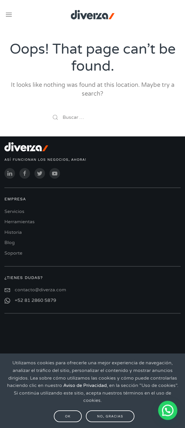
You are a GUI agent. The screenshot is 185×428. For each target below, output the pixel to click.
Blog (9, 243)
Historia (13, 232)
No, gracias (110, 416)
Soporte (13, 253)
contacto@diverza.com (40, 290)
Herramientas (19, 222)
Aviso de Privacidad (85, 385)
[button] (168, 411)
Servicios (14, 211)
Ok (68, 416)
